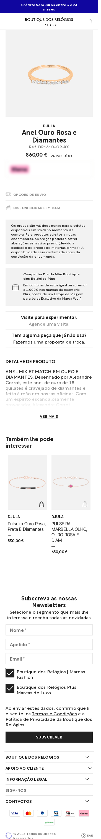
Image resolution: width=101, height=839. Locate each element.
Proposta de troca (64, 341)
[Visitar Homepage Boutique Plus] (49, 21)
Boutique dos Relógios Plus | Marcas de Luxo (48, 689)
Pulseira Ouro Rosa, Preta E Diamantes (27, 526)
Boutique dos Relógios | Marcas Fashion (51, 674)
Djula (49, 125)
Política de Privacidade (30, 718)
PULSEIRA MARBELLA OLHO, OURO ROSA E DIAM (69, 532)
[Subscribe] (49, 737)
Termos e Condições (54, 713)
